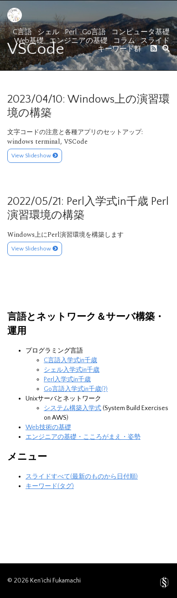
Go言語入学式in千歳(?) (76, 389)
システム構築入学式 (72, 408)
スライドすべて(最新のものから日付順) (82, 476)
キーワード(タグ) (50, 486)
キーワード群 (119, 49)
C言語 (22, 32)
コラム (124, 40)
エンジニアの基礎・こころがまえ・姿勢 (83, 437)
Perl (71, 32)
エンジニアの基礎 (78, 40)
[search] (166, 48)
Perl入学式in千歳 (67, 379)
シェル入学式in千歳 (71, 370)
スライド (155, 40)
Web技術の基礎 (48, 427)
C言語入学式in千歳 (70, 360)
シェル (48, 32)
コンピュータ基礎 (140, 32)
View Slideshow (34, 156)
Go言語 (94, 32)
